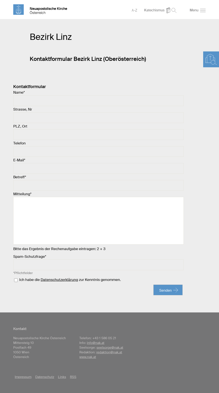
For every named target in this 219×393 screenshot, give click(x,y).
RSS (73, 377)
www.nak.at (87, 357)
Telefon (19, 143)
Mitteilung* (22, 194)
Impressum (23, 377)
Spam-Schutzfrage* (29, 256)
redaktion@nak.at (109, 352)
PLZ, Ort (20, 126)
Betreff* (19, 177)
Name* (19, 92)
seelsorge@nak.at (109, 347)
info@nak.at (95, 343)
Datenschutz (44, 377)
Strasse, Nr (22, 109)
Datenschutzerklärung (59, 279)
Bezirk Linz (51, 37)
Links (62, 377)
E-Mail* (19, 160)
